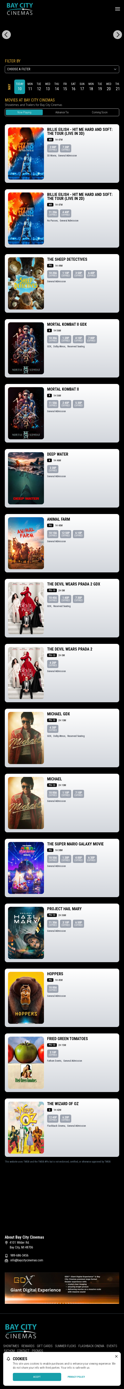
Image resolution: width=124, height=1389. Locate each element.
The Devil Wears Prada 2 (69, 649)
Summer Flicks (65, 1346)
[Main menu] (118, 9)
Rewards (28, 1346)
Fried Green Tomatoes (67, 1038)
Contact (23, 1351)
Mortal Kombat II (63, 389)
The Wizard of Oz (63, 1103)
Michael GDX (58, 714)
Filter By (12, 61)
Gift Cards (45, 1346)
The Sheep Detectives (67, 259)
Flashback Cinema (91, 1346)
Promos (37, 1351)
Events (112, 1346)
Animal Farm (58, 519)
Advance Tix (62, 112)
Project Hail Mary (64, 908)
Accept (37, 1377)
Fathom (9, 1351)
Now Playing (24, 112)
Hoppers (55, 973)
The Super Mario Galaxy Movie (75, 844)
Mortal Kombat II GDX (67, 324)
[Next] (117, 34)
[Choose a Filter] (62, 69)
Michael (54, 779)
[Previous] (6, 34)
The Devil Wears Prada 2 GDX (73, 584)
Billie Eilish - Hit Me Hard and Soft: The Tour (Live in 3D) (80, 131)
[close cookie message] (116, 1356)
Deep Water (57, 454)
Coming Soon (100, 112)
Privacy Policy (76, 1377)
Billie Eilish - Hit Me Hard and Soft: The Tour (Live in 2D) (80, 196)
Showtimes (11, 1346)
